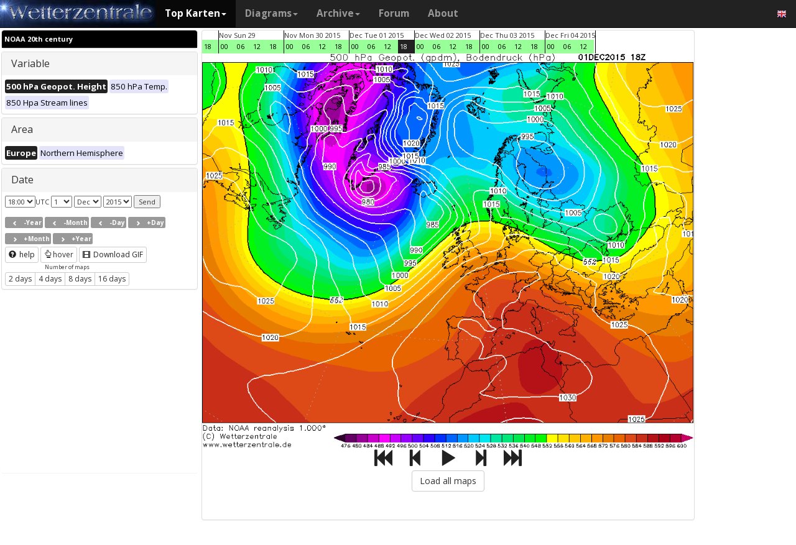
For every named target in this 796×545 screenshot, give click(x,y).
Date (22, 179)
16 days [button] (112, 278)
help (22, 254)
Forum (394, 13)
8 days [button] (79, 278)
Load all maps (448, 481)
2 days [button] (20, 278)
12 (257, 46)
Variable (30, 63)
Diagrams (271, 13)
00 (224, 46)
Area (22, 129)
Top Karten (195, 13)
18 (207, 46)
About (443, 13)
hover (58, 254)
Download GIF (113, 254)
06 (240, 46)
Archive (338, 13)
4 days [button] (50, 278)
